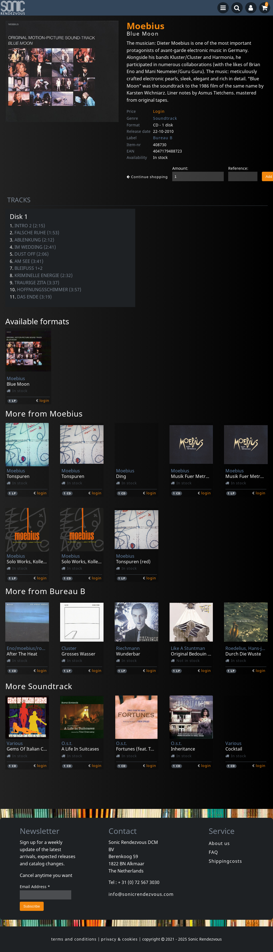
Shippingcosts (225, 861)
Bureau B (163, 137)
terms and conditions (74, 939)
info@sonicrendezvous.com (141, 894)
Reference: (238, 168)
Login (159, 111)
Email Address (35, 886)
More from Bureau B (45, 591)
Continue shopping (147, 176)
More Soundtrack (38, 686)
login (44, 400)
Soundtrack (165, 118)
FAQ (213, 852)
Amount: (180, 168)
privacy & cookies (119, 939)
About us (219, 843)
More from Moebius (44, 413)
